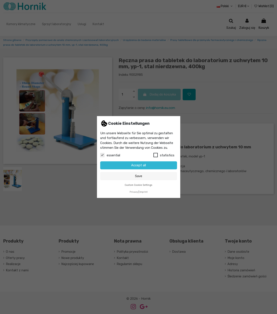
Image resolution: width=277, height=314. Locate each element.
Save (138, 176)
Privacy (134, 192)
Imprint (144, 192)
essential (110, 155)
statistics (163, 155)
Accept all (138, 165)
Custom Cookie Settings (138, 185)
